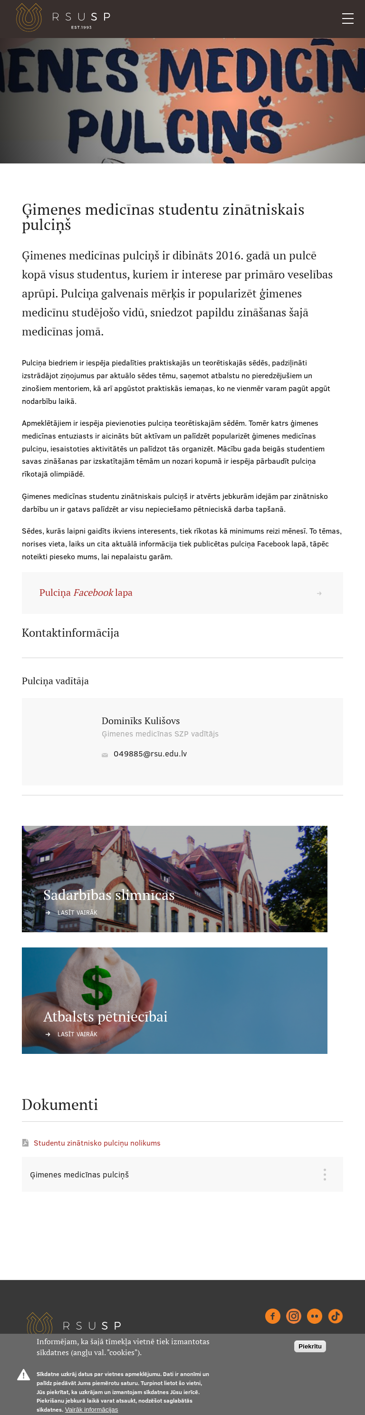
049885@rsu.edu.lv (150, 753)
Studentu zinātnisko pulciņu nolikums (97, 1143)
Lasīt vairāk (77, 912)
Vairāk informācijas (91, 1409)
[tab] (175, 1175)
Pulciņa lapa (86, 592)
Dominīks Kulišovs (141, 721)
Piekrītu (310, 1346)
